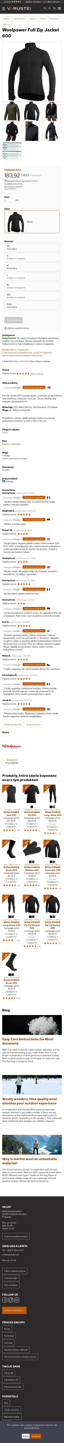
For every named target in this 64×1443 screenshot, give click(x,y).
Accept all (36, 1436)
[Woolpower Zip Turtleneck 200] (32, 922)
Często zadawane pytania (14, 1271)
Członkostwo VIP (11, 1379)
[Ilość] (9, 200)
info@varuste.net (10, 1254)
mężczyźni (16, 444)
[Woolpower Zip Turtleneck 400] (52, 922)
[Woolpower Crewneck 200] (52, 866)
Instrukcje (8, 1342)
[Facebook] (4, 1300)
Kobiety (5, 444)
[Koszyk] (54, 8)
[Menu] (3, 8)
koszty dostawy (36, 175)
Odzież (33, 18)
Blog (6, 1402)
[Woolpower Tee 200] (32, 811)
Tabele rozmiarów (11, 1409)
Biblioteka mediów (12, 1416)
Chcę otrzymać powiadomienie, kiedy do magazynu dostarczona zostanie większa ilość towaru (27, 354)
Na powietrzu (20, 18)
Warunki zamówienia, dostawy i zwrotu (20, 1356)
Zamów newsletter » (14, 1310)
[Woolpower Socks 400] (11, 977)
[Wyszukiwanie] (45, 8)
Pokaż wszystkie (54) (13, 724)
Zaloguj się (8, 1372)
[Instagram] (10, 1300)
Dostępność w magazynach (15, 349)
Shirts (43, 18)
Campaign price (12, 169)
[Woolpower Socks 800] (11, 866)
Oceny (13, 1)
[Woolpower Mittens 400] (32, 866)
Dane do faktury (11, 1285)
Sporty (6, 18)
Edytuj (26, 1436)
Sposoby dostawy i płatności (16, 1349)
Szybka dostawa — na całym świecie (42, 1)
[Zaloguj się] (49, 8)
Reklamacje (9, 1335)
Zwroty (7, 1328)
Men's (6, 24)
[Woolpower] (12, 752)
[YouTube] (16, 1300)
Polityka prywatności (12, 1386)
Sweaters (54, 18)
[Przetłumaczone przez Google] (11, 387)
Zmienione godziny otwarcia (16, 1236)
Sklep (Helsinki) (21, 361)
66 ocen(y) (36, 373)
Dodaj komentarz (33, 724)
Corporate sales (10, 1278)
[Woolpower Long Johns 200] (11, 922)
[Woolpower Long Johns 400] (52, 811)
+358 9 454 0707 (15, 1250)
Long (4, 432)
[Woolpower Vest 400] (11, 811)
